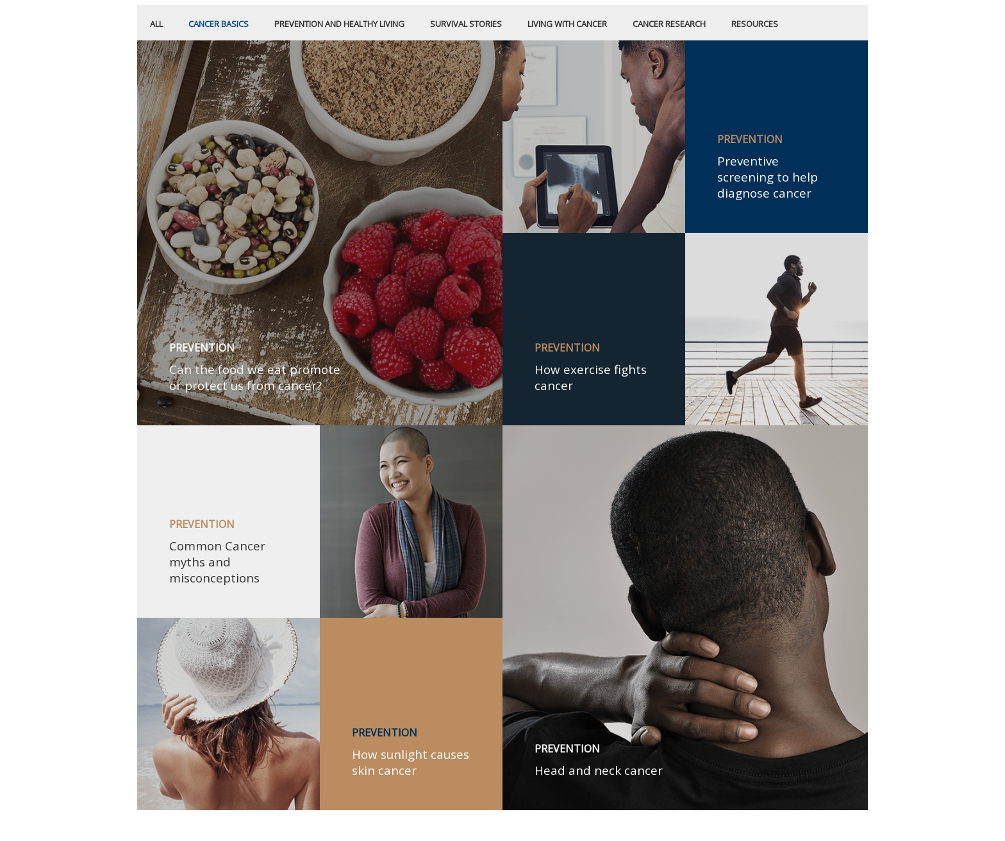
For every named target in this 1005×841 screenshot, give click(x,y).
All (156, 24)
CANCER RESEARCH (669, 24)
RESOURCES (754, 24)
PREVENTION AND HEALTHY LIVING (339, 24)
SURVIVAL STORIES (466, 24)
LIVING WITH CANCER (567, 24)
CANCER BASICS (218, 24)
